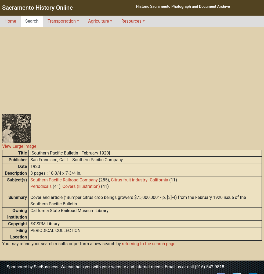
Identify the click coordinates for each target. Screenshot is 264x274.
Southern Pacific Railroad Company (63, 179)
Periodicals (41, 186)
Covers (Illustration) (81, 186)
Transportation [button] (62, 21)
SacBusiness (46, 266)
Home (10, 21)
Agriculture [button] (98, 21)
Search (31, 21)
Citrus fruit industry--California (139, 179)
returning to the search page (148, 243)
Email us (173, 266)
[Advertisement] (132, 67)
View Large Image (19, 146)
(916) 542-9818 (209, 266)
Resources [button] (131, 21)
